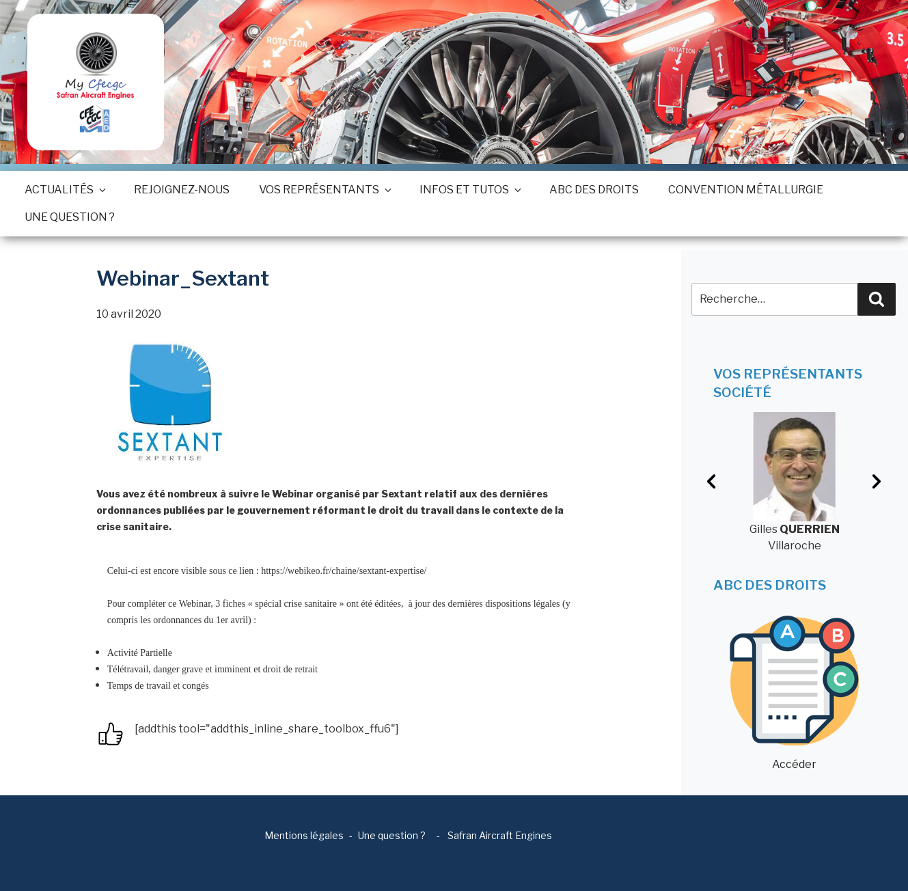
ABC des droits (594, 189)
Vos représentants (324, 189)
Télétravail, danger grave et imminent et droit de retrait (212, 669)
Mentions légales (304, 835)
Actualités (65, 189)
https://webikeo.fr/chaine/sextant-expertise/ (343, 571)
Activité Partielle (139, 653)
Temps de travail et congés (158, 686)
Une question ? (70, 216)
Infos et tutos (469, 189)
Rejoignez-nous (182, 189)
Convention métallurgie (745, 189)
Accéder (794, 693)
